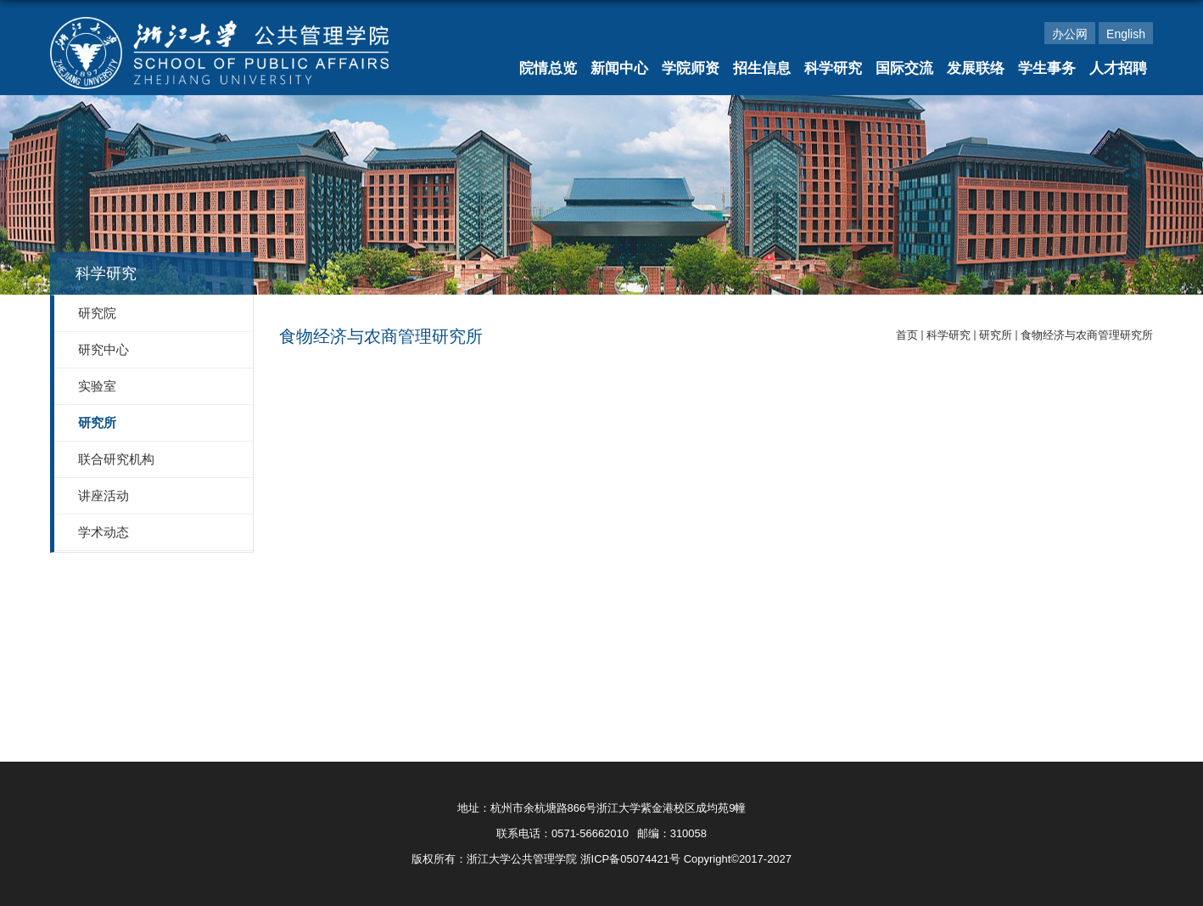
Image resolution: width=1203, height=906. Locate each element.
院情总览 (548, 68)
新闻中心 (619, 68)
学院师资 (690, 68)
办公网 (1070, 34)
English (1125, 34)
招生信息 (762, 68)
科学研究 (833, 68)
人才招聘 (1118, 68)
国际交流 (904, 68)
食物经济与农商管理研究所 (1087, 335)
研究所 (995, 335)
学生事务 (1047, 68)
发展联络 (975, 68)
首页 (907, 335)
